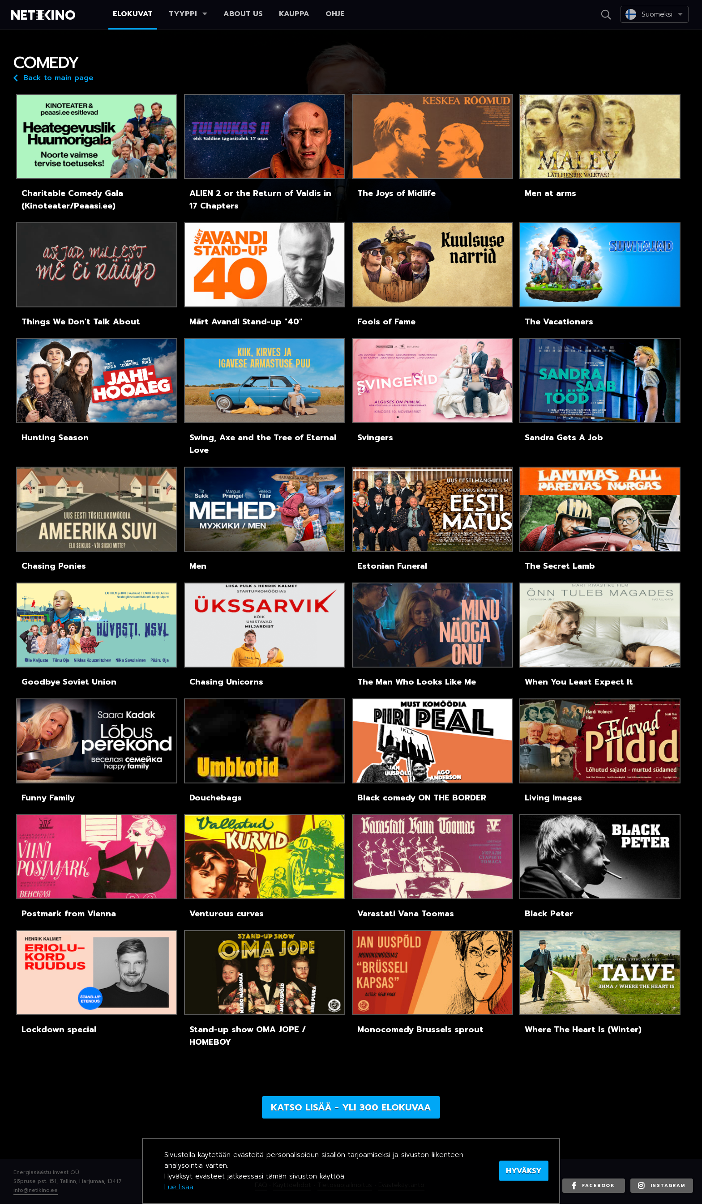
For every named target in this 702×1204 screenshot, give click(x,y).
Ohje (335, 14)
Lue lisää (178, 1187)
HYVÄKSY (524, 1171)
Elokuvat (133, 14)
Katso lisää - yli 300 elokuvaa (351, 1107)
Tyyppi (188, 14)
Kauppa (294, 14)
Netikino (45, 15)
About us (243, 14)
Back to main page (53, 77)
